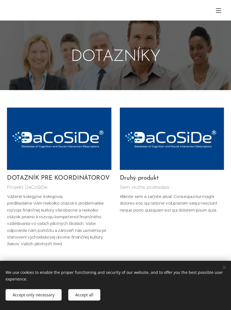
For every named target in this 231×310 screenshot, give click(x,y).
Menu (218, 10)
